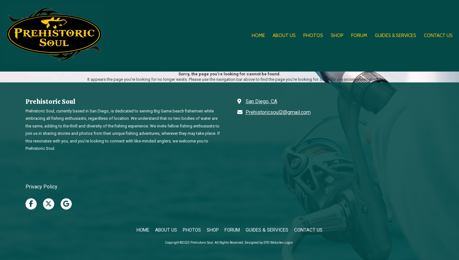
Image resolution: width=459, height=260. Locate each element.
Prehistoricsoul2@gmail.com (278, 112)
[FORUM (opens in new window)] (359, 36)
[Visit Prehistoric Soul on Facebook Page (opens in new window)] (31, 204)
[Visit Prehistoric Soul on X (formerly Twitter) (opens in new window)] (48, 204)
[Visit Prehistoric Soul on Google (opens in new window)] (66, 204)
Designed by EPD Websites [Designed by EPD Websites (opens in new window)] (264, 242)
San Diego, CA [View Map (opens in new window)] (261, 101)
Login (289, 242)
